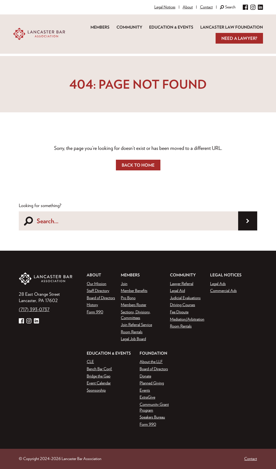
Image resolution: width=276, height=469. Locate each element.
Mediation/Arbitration (187, 319)
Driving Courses (182, 304)
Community (129, 27)
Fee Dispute (179, 312)
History (92, 304)
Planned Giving (152, 383)
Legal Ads (218, 283)
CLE (90, 361)
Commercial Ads (223, 290)
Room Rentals (131, 332)
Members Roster (133, 304)
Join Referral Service (136, 324)
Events (145, 390)
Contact (206, 7)
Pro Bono (128, 297)
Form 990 (95, 312)
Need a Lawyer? (239, 38)
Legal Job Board (133, 338)
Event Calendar (99, 383)
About (188, 7)
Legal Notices (164, 7)
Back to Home (138, 165)
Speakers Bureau (152, 417)
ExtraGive (147, 397)
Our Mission (96, 283)
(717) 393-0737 (34, 309)
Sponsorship (96, 390)
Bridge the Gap (98, 376)
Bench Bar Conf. (99, 368)
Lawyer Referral (181, 283)
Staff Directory (98, 290)
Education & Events (171, 27)
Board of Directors (101, 297)
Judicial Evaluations (185, 297)
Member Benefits (134, 290)
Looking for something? (40, 205)
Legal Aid (177, 290)
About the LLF (151, 361)
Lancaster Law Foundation (231, 27)
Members (100, 27)
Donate (145, 376)
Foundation (153, 353)
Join (124, 283)
